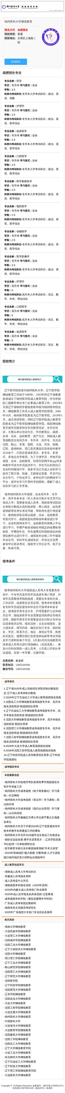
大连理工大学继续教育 (18, 935)
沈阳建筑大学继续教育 (18, 1034)
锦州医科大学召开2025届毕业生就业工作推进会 (32, 835)
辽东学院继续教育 (15, 994)
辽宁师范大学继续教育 (18, 976)
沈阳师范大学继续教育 (18, 989)
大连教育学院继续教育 (18, 1030)
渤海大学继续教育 (15, 926)
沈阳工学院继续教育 (16, 1039)
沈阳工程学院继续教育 (18, 1007)
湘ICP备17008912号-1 (53, 1086)
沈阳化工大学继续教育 (18, 1043)
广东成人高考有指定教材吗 (20, 903)
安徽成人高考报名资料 (18, 876)
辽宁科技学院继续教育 (18, 985)
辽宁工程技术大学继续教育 (20, 949)
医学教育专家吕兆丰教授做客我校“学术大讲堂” (32, 848)
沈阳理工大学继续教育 (18, 971)
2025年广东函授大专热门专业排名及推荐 (28, 912)
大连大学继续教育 (15, 1003)
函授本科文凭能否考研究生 (20, 907)
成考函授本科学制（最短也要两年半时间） (29, 898)
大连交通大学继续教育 (18, 1012)
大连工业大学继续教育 (18, 1052)
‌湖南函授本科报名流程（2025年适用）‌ (27, 885)
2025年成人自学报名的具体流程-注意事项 (29, 894)
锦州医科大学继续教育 (18, 1016)
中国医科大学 (12, 1021)
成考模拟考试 (12, 766)
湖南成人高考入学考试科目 (20, 871)
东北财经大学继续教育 (18, 1057)
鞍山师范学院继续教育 (18, 967)
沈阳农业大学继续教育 (18, 998)
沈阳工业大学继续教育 (18, 944)
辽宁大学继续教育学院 (18, 1048)
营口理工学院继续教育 (18, 958)
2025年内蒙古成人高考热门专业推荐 (26, 889)
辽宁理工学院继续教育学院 (20, 1070)
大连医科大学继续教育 (18, 1075)
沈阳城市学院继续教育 (18, 940)
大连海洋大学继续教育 (18, 1025)
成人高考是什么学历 (16, 880)
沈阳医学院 (11, 980)
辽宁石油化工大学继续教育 (20, 1061)
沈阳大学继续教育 (15, 953)
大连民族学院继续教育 (18, 931)
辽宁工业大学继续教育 (18, 962)
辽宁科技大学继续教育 (18, 1066)
